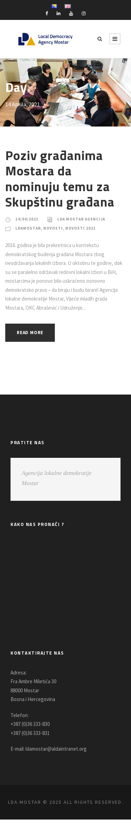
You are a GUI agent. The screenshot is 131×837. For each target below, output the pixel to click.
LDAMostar (29, 228)
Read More (32, 341)
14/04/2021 (26, 219)
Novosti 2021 (83, 228)
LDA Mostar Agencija (83, 219)
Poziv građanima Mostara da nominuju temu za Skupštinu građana (60, 178)
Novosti (56, 228)
